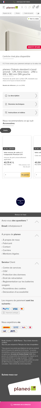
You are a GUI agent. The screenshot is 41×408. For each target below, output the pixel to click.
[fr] (4, 2)
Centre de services (12, 267)
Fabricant (7, 243)
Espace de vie (7, 13)
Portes (18, 13)
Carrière (7, 250)
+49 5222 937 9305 (23, 2)
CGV (5, 271)
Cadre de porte (28, 13)
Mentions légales (11, 253)
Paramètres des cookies (14, 288)
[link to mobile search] (26, 7)
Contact (6, 247)
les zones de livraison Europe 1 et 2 (21, 354)
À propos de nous (11, 240)
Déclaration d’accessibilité (15, 292)
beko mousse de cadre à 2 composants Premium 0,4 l (13, 153)
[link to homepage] (12, 7)
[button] (4, 2)
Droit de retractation (12, 278)
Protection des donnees (14, 274)
